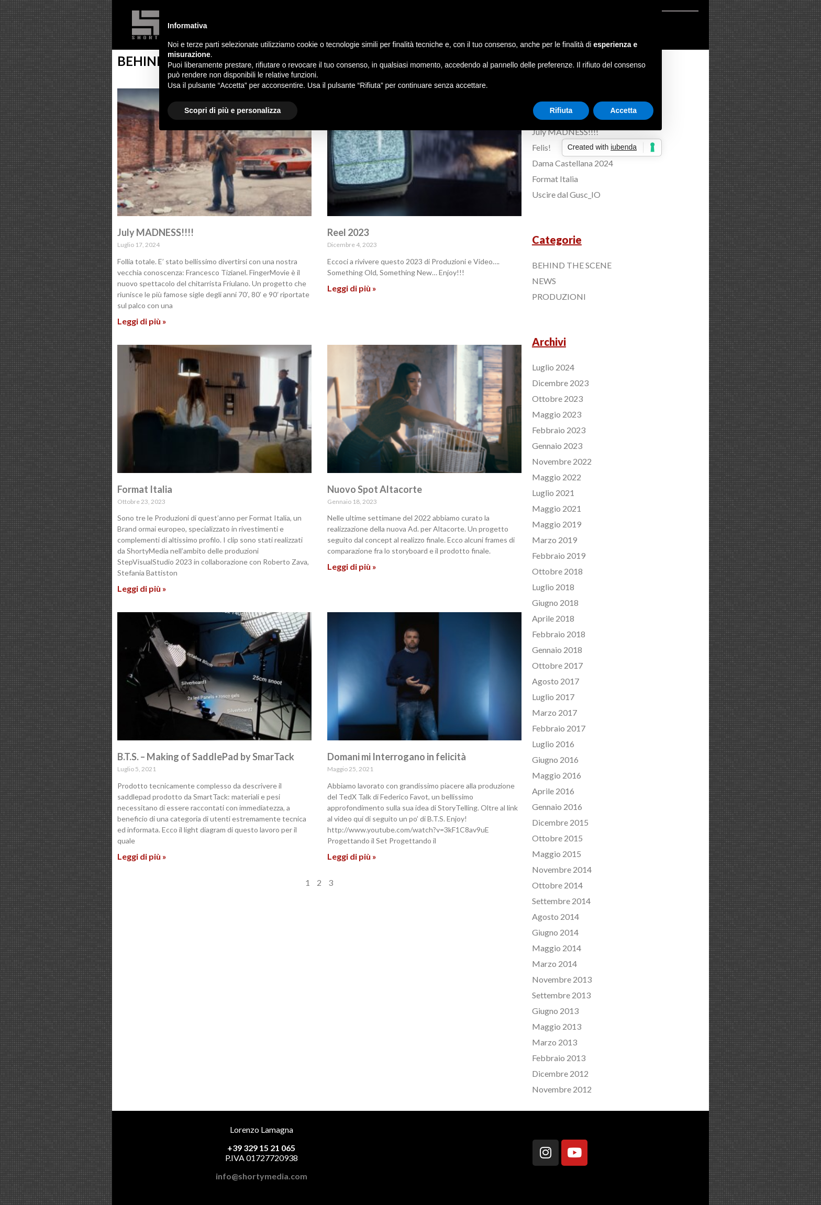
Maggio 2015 (556, 854)
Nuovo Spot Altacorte (374, 489)
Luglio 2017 (553, 697)
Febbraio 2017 (558, 728)
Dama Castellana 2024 (572, 163)
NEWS (544, 281)
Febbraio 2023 (558, 430)
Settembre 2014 (561, 901)
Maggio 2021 (556, 508)
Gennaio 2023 (557, 446)
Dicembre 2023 (560, 383)
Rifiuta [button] (561, 110)
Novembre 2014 (562, 869)
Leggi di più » (142, 321)
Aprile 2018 (553, 618)
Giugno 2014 (555, 932)
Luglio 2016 (553, 744)
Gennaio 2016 (557, 807)
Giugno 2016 (555, 759)
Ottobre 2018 (557, 571)
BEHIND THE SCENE (572, 265)
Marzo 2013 (554, 1042)
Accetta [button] (623, 110)
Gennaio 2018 (557, 650)
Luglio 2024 (553, 367)
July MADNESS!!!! (155, 232)
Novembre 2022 (562, 461)
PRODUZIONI (559, 296)
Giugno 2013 (555, 1011)
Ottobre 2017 (557, 665)
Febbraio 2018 (558, 634)
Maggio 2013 (556, 1026)
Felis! (541, 147)
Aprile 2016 (553, 791)
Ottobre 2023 (557, 398)
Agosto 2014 (555, 916)
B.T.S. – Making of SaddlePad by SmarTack (205, 756)
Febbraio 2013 (558, 1058)
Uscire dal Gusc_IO (566, 194)
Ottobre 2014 (557, 885)
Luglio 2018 (553, 587)
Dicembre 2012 (560, 1073)
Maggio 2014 (556, 948)
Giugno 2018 (555, 602)
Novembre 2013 (562, 979)
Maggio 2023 (556, 414)
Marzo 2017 (554, 712)
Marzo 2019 (554, 540)
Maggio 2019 (556, 524)
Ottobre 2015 (557, 838)
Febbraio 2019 (558, 555)
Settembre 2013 (561, 995)
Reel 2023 (348, 232)
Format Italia (144, 489)
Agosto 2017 (555, 681)
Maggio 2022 (556, 477)
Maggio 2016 (556, 775)
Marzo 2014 (554, 963)
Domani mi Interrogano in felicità (396, 756)
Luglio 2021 (553, 493)
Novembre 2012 (562, 1089)
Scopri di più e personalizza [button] (232, 110)
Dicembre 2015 (560, 822)
